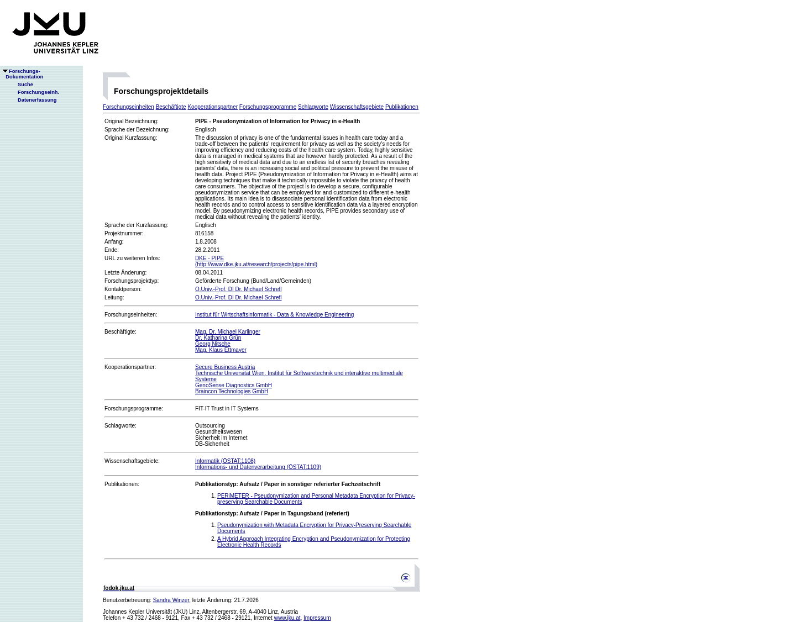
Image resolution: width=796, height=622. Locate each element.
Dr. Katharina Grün (218, 338)
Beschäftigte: (120, 332)
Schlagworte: (120, 426)
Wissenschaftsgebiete (357, 107)
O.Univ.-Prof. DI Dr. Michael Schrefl (238, 289)
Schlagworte (313, 107)
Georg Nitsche (213, 344)
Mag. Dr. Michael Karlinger (227, 332)
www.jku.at (287, 618)
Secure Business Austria (225, 367)
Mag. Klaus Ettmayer (221, 350)
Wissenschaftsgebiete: (132, 461)
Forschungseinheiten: (131, 315)
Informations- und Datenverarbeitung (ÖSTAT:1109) (258, 467)
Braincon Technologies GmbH (231, 391)
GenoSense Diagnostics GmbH (233, 385)
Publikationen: (121, 484)
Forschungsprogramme (267, 107)
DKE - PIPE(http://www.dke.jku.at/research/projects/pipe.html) (256, 261)
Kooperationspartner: (130, 367)
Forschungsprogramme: (133, 408)
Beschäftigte (171, 107)
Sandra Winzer (171, 600)
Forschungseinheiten (128, 107)
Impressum (317, 618)
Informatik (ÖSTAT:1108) (225, 461)
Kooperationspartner (212, 107)
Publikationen (401, 107)
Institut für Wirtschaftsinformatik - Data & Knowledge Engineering (274, 315)
